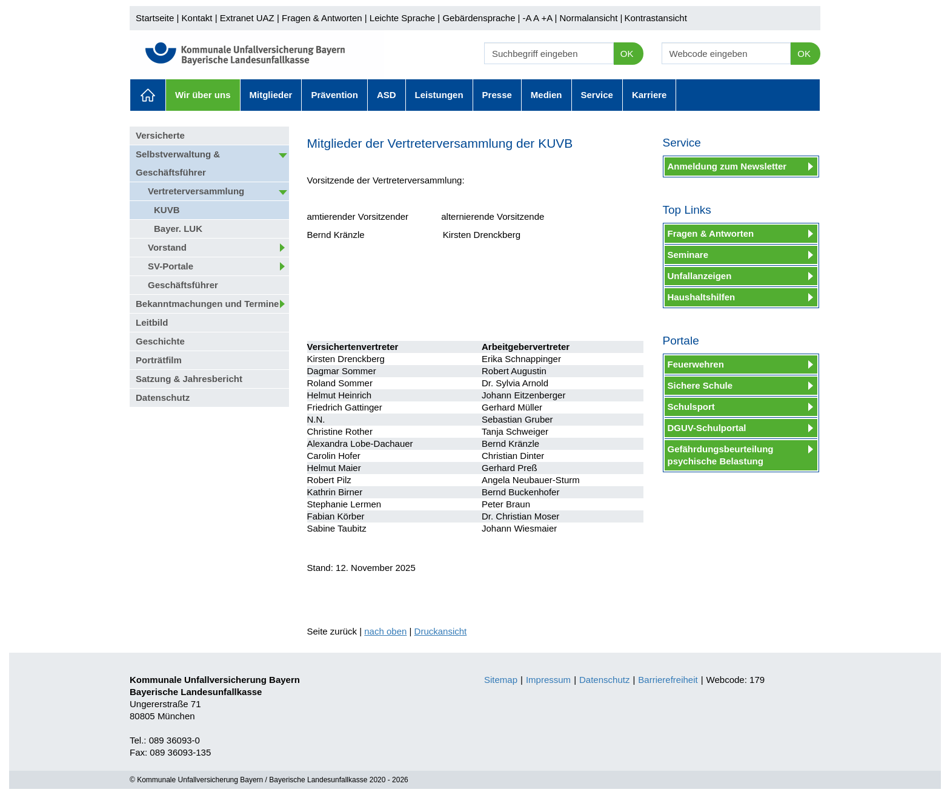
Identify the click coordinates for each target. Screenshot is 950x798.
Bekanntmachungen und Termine (207, 303)
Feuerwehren (696, 364)
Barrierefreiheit (667, 679)
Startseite (155, 18)
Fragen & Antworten (322, 18)
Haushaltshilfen (702, 297)
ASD (386, 95)
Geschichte (160, 341)
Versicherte (160, 135)
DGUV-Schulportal (707, 428)
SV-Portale (170, 266)
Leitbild (152, 322)
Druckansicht (440, 631)
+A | (548, 18)
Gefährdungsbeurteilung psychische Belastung (721, 455)
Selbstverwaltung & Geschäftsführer (178, 163)
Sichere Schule (700, 385)
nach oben (385, 631)
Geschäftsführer (183, 285)
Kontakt (197, 18)
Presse (497, 95)
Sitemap (500, 679)
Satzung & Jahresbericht (189, 379)
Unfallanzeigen (700, 276)
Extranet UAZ (247, 18)
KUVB (167, 210)
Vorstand (167, 247)
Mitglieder (271, 95)
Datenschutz (163, 397)
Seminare (688, 254)
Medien (546, 95)
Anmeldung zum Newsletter (727, 166)
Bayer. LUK (178, 228)
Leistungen (439, 95)
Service (597, 95)
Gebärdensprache (478, 18)
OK (627, 53)
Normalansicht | (590, 18)
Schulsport (691, 406)
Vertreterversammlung (196, 191)
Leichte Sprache (402, 18)
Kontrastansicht (655, 18)
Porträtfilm (159, 360)
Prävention (334, 95)
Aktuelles (148, 95)
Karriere (649, 95)
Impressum (548, 679)
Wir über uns (203, 95)
